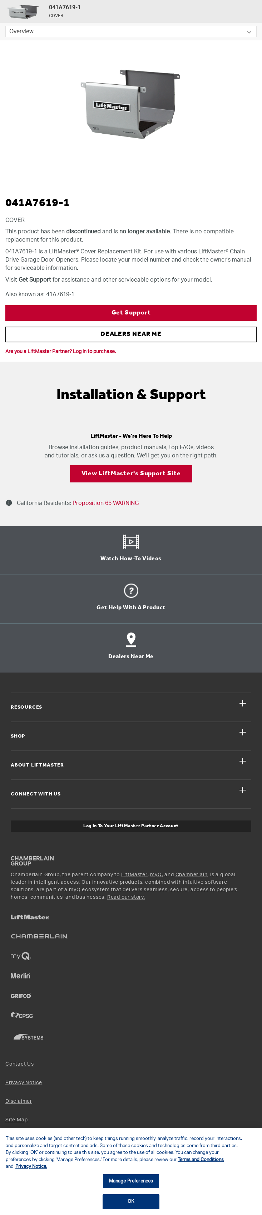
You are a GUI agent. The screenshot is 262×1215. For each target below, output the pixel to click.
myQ (156, 874)
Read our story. (126, 897)
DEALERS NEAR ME (131, 334)
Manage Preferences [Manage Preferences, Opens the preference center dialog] (131, 1181)
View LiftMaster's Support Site (131, 473)
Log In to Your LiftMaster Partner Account (131, 826)
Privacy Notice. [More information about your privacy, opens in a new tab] (31, 1166)
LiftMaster (134, 874)
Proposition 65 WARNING (105, 503)
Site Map (16, 1119)
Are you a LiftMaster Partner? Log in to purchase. (60, 351)
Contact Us (19, 1064)
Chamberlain (192, 874)
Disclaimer (18, 1101)
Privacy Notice (23, 1082)
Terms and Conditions (201, 1159)
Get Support (131, 312)
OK (131, 1201)
